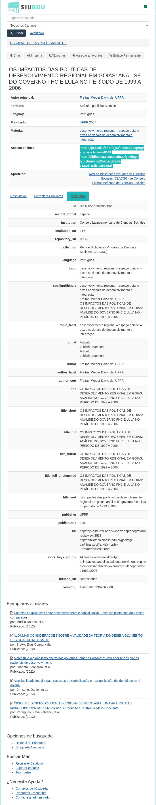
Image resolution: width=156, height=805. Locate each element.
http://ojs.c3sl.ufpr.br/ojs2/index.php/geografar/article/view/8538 (112, 150)
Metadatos (78, 196)
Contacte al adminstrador (33, 797)
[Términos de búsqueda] (78, 18)
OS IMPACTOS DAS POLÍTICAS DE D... (38, 43)
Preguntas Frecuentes (31, 793)
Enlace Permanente (127, 55)
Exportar (59, 55)
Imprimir (36, 55)
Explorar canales (27, 768)
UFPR (84, 122)
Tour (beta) (23, 772)
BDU (12, 6)
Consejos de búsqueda (32, 788)
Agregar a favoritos (89, 55)
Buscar (16, 33)
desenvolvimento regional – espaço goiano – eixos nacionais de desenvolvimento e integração (111, 135)
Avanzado (37, 33)
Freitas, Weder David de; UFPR (102, 97)
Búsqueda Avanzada (30, 747)
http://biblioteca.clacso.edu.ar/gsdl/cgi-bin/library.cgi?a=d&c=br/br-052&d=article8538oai (109, 161)
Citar (17, 55)
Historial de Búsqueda (31, 743)
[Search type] (78, 25)
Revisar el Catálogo (29, 763)
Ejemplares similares (48, 196)
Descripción (18, 196)
